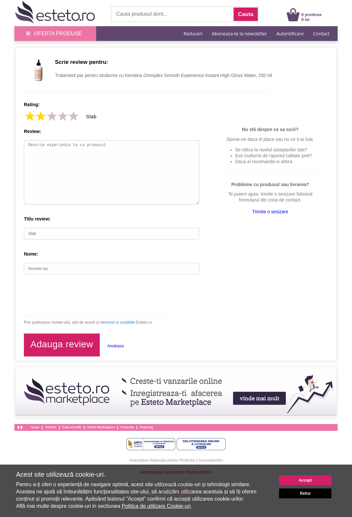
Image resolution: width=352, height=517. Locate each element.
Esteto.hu (127, 427)
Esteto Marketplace (101, 427)
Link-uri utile (71, 427)
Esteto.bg (146, 427)
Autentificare (290, 33)
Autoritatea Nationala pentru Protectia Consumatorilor (176, 460)
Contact (321, 33)
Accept (305, 480)
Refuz (305, 493)
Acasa (35, 427)
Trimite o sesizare (270, 211)
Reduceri (193, 33)
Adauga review (61, 344)
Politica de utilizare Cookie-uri (156, 506)
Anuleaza (115, 346)
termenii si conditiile (118, 322)
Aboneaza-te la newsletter (239, 33)
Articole (50, 427)
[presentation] (73, 295)
